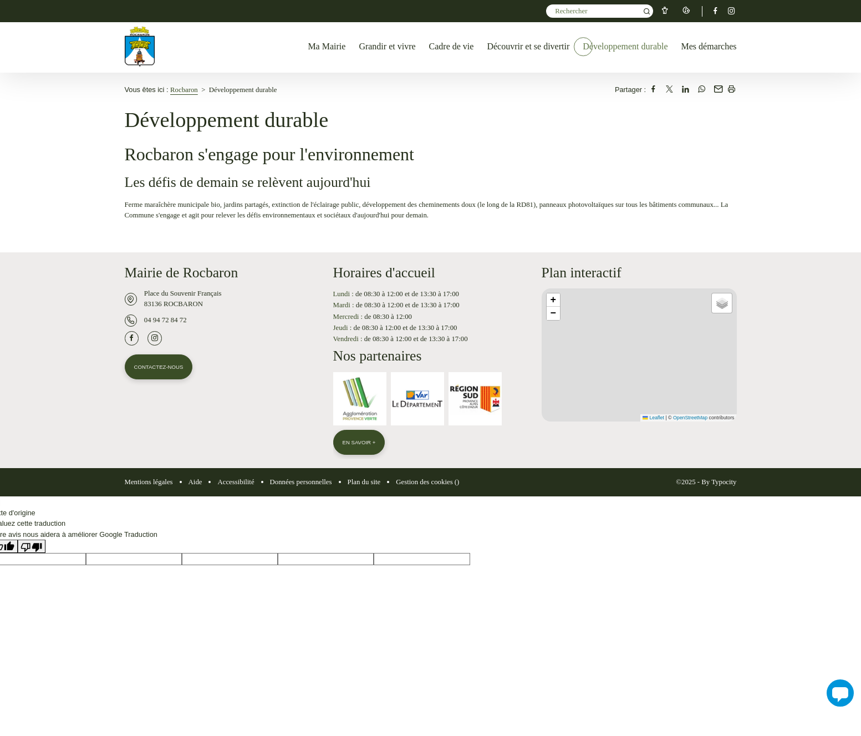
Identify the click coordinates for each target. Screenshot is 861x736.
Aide (195, 483)
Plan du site (364, 483)
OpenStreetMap (690, 417)
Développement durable (625, 46)
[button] (553, 300)
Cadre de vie (451, 46)
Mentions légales (149, 483)
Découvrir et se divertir (528, 46)
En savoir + (359, 443)
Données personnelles (301, 483)
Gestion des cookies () (427, 483)
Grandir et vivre (387, 46)
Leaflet (653, 417)
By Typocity (718, 483)
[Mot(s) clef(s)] (599, 11)
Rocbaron (184, 90)
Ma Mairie (326, 46)
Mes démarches (709, 46)
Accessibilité (235, 483)
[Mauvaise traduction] (31, 547)
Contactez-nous (159, 367)
